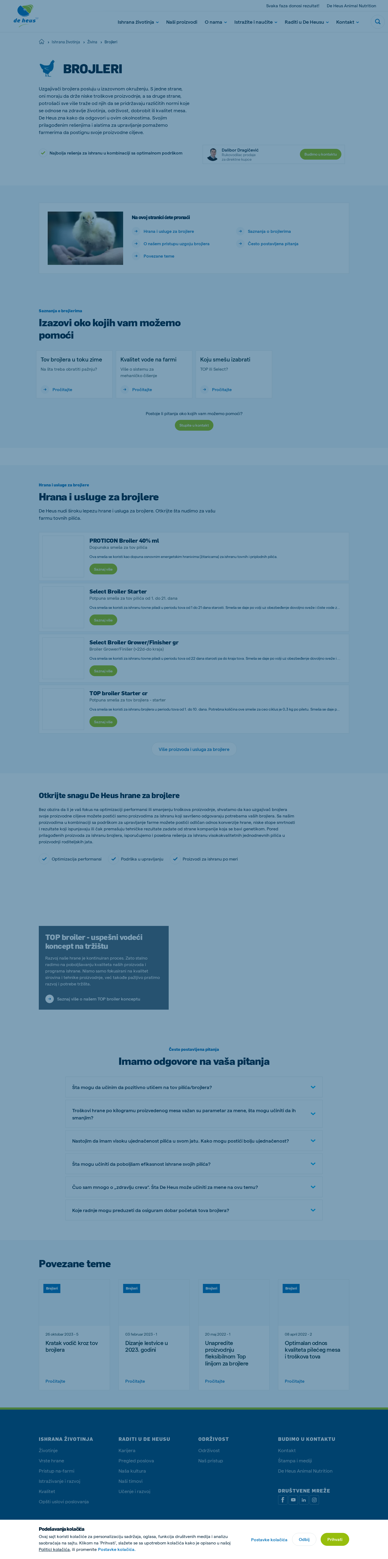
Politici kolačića (54, 1549)
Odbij (304, 1539)
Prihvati (334, 1539)
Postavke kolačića (269, 1539)
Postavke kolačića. (117, 1549)
